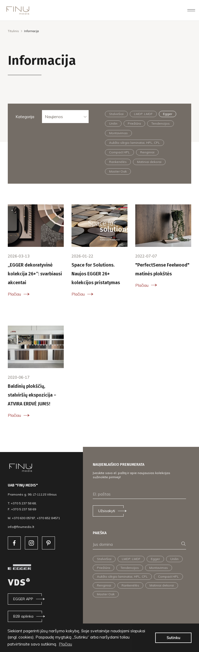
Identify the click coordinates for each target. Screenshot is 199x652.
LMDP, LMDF (143, 114)
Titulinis (13, 31)
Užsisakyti (106, 510)
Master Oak (118, 171)
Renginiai (147, 152)
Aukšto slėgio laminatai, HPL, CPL (134, 143)
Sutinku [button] (173, 637)
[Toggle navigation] (191, 10)
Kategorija (25, 116)
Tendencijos (160, 123)
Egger (167, 114)
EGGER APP (23, 599)
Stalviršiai (116, 114)
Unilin (113, 123)
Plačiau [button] (65, 644)
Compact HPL (119, 152)
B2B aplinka (23, 616)
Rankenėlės (118, 162)
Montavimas (118, 133)
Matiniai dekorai (149, 162)
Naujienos (54, 116)
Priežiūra (134, 123)
